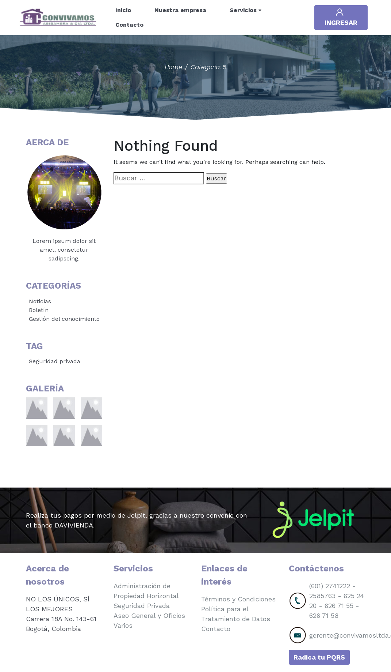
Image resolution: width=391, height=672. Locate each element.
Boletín (39, 310)
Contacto (129, 24)
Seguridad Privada (142, 605)
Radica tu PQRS (319, 657)
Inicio (123, 10)
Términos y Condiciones (238, 599)
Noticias (40, 301)
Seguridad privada (54, 361)
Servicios (243, 10)
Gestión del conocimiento (64, 318)
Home (173, 67)
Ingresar (341, 17)
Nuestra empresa (180, 10)
